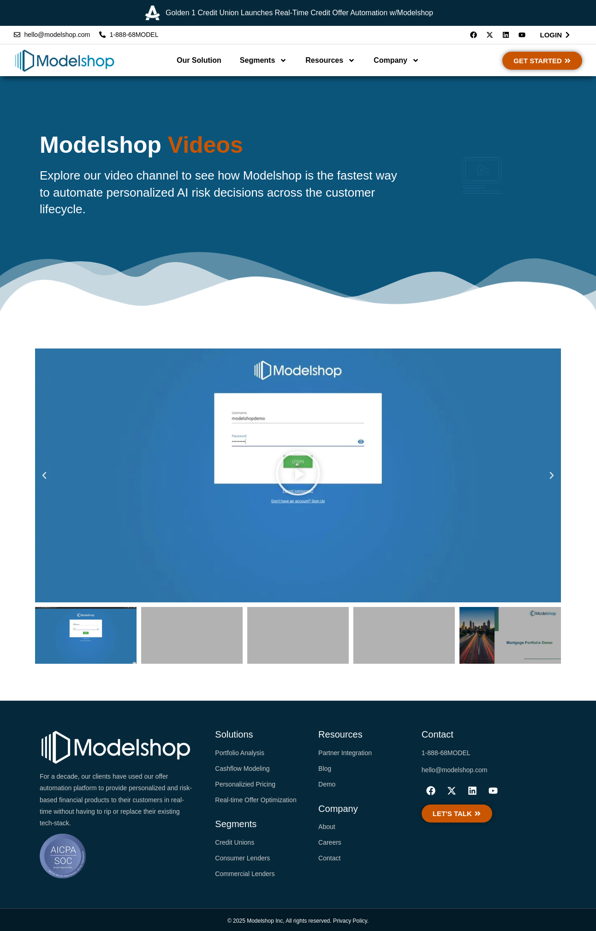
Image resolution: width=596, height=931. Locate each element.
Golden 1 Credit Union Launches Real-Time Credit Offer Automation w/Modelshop (299, 13)
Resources (330, 60)
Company (396, 60)
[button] (44, 475)
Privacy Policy (350, 921)
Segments (263, 60)
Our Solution (199, 60)
